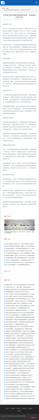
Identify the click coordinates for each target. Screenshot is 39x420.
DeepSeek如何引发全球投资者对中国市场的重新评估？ (19, 380)
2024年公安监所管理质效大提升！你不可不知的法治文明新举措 (21, 382)
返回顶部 (33, 417)
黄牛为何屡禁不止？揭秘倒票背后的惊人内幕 (16, 324)
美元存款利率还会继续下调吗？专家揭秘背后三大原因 (18, 303)
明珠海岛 (30, 408)
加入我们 (7, 408)
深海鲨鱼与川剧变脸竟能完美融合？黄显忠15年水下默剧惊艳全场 (21, 331)
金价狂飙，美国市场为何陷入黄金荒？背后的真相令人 (18, 389)
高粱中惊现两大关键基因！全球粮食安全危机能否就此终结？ (20, 322)
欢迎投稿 (13, 408)
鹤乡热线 (24, 408)
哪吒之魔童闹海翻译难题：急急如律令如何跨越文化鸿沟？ (19, 342)
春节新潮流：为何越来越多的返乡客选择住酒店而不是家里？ (20, 368)
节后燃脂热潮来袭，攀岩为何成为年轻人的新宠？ (17, 291)
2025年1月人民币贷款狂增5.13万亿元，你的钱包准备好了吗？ (20, 262)
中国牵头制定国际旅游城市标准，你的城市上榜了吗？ (18, 377)
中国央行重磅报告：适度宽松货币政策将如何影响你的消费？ (20, 317)
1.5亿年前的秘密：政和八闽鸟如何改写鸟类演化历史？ (18, 354)
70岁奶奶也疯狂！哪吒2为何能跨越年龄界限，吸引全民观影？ (20, 257)
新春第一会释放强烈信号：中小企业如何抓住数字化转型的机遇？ (21, 349)
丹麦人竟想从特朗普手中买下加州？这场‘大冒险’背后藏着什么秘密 (21, 312)
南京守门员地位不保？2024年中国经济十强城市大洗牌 (18, 250)
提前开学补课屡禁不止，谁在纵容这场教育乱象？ (17, 373)
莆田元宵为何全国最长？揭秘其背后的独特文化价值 (18, 361)
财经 (7, 8)
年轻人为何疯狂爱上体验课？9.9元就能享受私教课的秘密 (19, 359)
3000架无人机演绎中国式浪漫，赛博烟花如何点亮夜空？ (19, 375)
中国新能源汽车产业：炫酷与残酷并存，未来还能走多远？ (19, 335)
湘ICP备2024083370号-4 (32, 416)
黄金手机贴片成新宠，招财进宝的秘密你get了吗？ (17, 347)
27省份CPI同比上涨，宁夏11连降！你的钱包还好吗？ (18, 287)
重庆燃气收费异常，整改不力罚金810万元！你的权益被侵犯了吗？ (21, 255)
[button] (19, 229)
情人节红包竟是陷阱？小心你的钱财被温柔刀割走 (17, 264)
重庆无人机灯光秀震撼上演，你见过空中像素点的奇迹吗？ (19, 391)
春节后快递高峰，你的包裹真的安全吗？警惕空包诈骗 (18, 329)
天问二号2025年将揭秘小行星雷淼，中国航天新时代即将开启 (20, 366)
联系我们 (18, 408)
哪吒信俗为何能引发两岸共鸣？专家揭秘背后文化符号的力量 (20, 333)
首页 (3, 8)
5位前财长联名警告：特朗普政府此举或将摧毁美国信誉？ (19, 340)
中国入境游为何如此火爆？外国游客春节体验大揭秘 (18, 370)
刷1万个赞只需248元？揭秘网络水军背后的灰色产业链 (18, 393)
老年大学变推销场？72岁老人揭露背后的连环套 (17, 384)
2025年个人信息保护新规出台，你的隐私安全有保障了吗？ (19, 260)
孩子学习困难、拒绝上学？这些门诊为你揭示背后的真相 (19, 296)
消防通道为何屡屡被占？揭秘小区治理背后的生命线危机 (19, 338)
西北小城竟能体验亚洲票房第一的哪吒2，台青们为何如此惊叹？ (21, 246)
